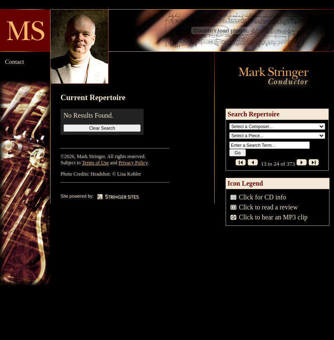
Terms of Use (95, 163)
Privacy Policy (133, 163)
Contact (14, 61)
